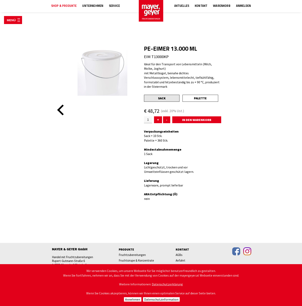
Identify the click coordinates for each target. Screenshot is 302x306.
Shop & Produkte (64, 6)
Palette (200, 98)
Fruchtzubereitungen (132, 255)
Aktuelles (181, 6)
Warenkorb (221, 6)
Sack (162, 98)
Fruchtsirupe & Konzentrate (136, 260)
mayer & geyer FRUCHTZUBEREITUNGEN (151, 11)
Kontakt (201, 6)
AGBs (179, 255)
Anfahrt (180, 260)
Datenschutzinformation (161, 299)
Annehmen (132, 299)
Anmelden (243, 6)
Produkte (126, 249)
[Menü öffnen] (13, 20)
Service (114, 6)
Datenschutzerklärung (167, 284)
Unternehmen (92, 6)
